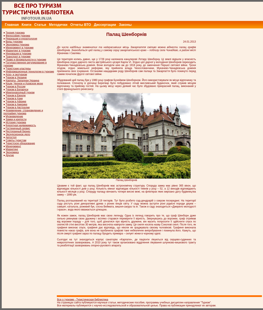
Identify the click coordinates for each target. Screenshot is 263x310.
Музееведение (14, 116)
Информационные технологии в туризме (30, 71)
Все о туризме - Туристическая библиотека (82, 299)
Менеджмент (13, 146)
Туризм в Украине (16, 77)
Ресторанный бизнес (18, 131)
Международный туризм (20, 92)
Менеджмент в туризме (20, 47)
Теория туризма (15, 32)
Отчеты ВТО (80, 24)
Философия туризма (18, 35)
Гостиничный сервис (18, 128)
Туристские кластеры (18, 68)
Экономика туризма (17, 44)
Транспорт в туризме (18, 56)
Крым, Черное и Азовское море (24, 83)
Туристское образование (20, 143)
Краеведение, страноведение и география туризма (23, 112)
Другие (10, 155)
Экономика (12, 152)
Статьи (40, 24)
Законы (125, 24)
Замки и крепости (16, 119)
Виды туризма (14, 41)
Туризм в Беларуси (17, 89)
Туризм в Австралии (18, 107)
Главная (12, 24)
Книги (26, 24)
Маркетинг (12, 149)
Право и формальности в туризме (26, 59)
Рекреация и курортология (21, 38)
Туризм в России (15, 86)
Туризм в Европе (16, 95)
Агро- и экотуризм (16, 74)
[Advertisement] (185, 11)
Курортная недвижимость (21, 125)
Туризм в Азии (14, 98)
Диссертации (105, 24)
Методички (58, 24)
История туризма (16, 122)
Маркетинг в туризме (18, 50)
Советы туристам (16, 140)
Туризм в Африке (16, 101)
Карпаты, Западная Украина (22, 80)
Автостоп (11, 137)
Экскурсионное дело (18, 134)
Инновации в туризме (18, 53)
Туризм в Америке (16, 104)
